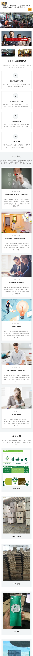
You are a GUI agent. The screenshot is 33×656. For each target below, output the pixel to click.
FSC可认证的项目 (16, 488)
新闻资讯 (16, 156)
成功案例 (16, 436)
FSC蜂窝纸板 (16, 584)
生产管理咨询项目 (16, 414)
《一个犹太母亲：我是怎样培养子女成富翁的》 (16, 238)
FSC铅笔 (16, 631)
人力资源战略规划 (16, 326)
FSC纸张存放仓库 (16, 536)
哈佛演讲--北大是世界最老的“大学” (16, 370)
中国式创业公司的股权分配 (16, 282)
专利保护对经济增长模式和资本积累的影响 (16, 194)
